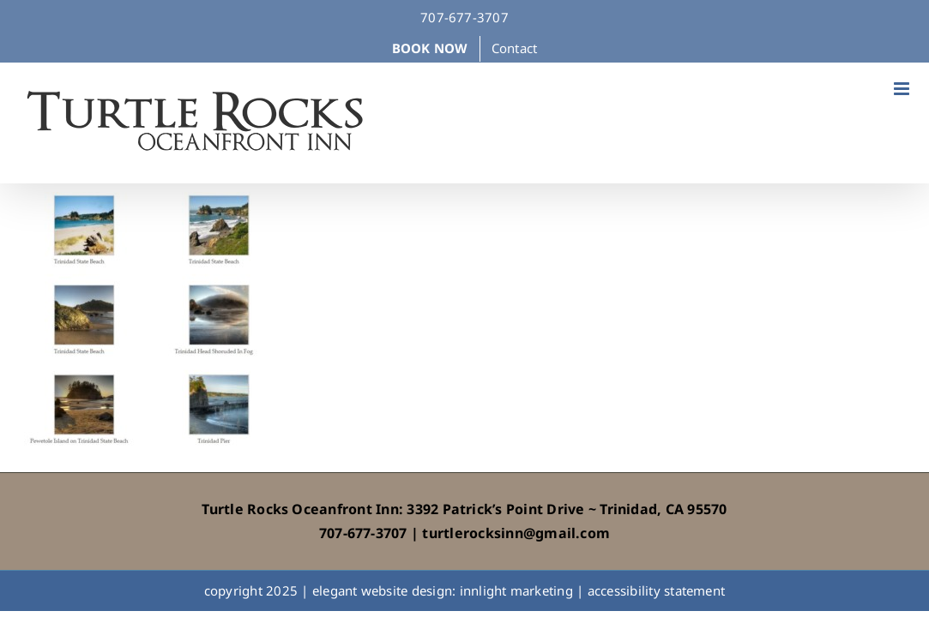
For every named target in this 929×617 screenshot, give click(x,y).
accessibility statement (657, 590)
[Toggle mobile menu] (903, 89)
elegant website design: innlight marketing (442, 590)
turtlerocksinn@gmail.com (516, 533)
